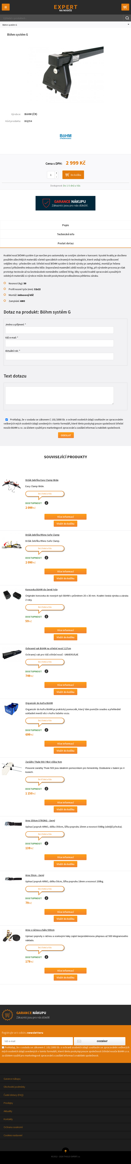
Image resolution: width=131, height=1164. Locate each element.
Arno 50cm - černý (34, 875)
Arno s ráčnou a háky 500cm (39, 930)
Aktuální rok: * (12, 350)
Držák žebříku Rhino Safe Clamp (42, 534)
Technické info (65, 234)
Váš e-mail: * (11, 337)
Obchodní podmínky (14, 1086)
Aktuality (8, 1111)
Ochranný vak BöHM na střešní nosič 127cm (48, 648)
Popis (65, 225)
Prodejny (8, 1103)
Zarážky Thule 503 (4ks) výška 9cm (43, 761)
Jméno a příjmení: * (15, 324)
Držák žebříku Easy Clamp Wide (41, 480)
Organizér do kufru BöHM (39, 703)
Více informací (65, 516)
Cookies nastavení (13, 1135)
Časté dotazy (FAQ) (13, 1095)
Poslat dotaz (66, 243)
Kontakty (8, 1119)
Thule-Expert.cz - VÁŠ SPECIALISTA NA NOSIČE (65, 8)
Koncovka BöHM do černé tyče (41, 589)
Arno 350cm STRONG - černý (40, 820)
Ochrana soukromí (13, 1127)
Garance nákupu (12, 1078)
